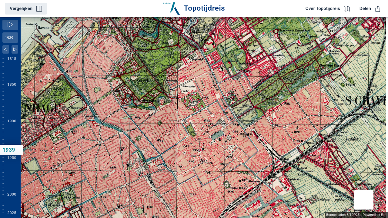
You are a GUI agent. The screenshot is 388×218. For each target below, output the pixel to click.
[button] (363, 200)
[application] (204, 117)
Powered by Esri (374, 215)
